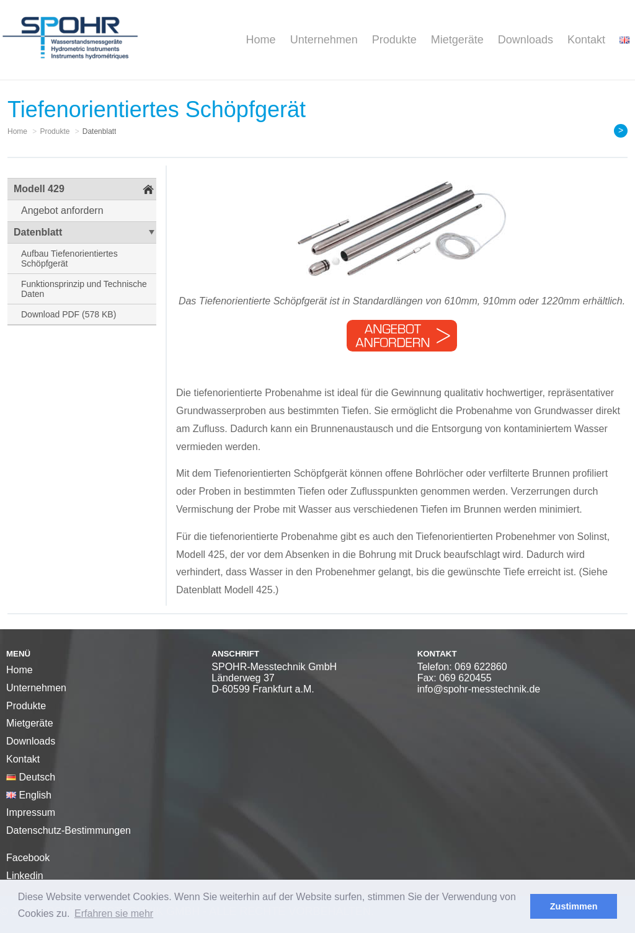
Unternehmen (324, 39)
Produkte (394, 39)
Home (261, 39)
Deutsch (30, 777)
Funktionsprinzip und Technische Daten (84, 289)
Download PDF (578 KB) (68, 314)
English (28, 795)
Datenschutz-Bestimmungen (68, 830)
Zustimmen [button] (574, 906)
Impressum (30, 812)
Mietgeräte (457, 39)
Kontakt (586, 39)
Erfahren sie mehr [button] (113, 913)
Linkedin (24, 875)
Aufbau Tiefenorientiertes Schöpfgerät (69, 258)
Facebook (28, 857)
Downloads (525, 39)
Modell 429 (39, 189)
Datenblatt (38, 232)
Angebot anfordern (62, 210)
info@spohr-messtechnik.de (479, 689)
